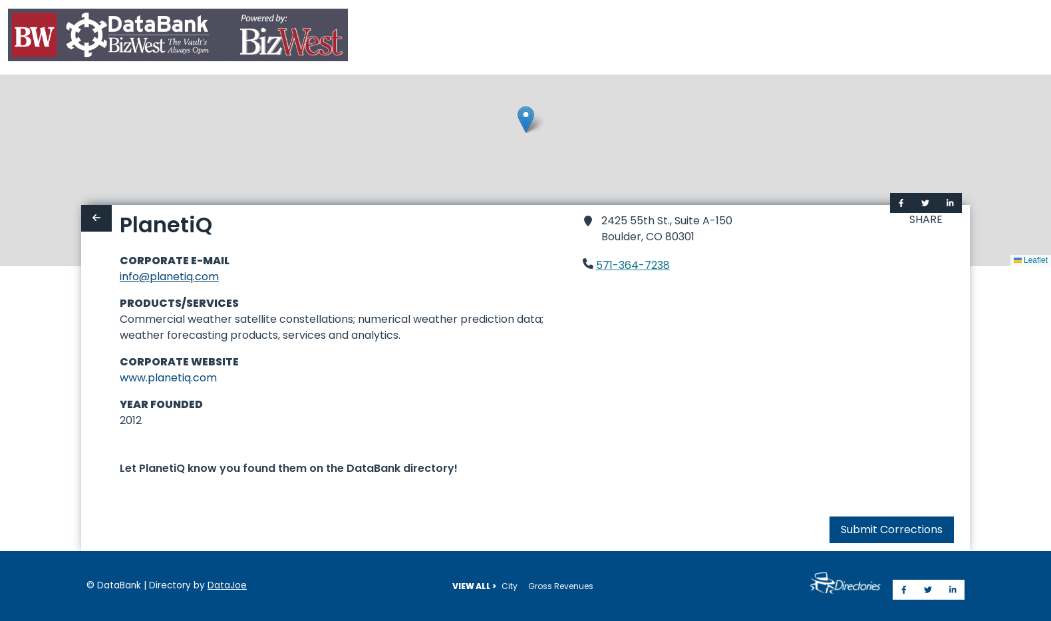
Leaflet (1031, 260)
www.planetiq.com (168, 377)
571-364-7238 (633, 265)
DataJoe (227, 585)
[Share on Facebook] (901, 203)
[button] (526, 119)
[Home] (178, 38)
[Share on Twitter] (925, 203)
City (510, 586)
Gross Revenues (560, 586)
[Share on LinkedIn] (950, 203)
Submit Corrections (892, 529)
